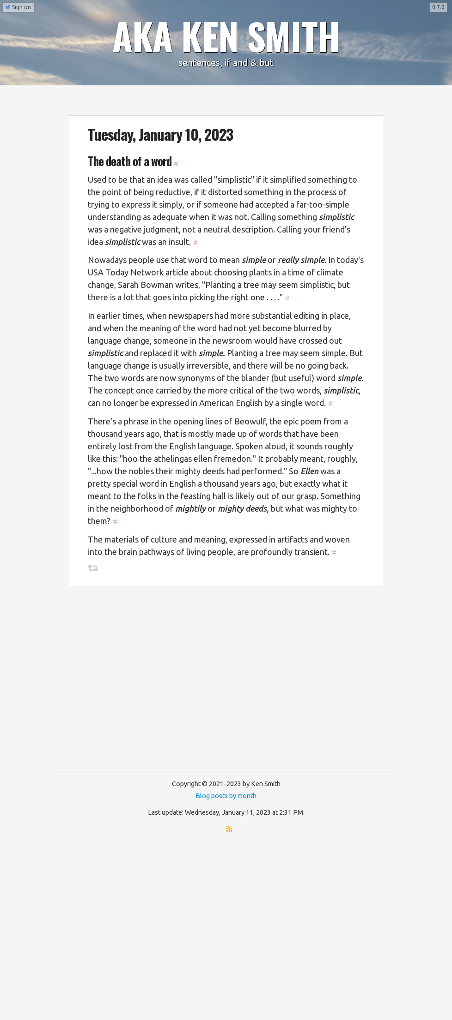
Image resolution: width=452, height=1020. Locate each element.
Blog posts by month (226, 795)
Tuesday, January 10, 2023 (160, 134)
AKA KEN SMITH (226, 35)
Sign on (18, 7)
